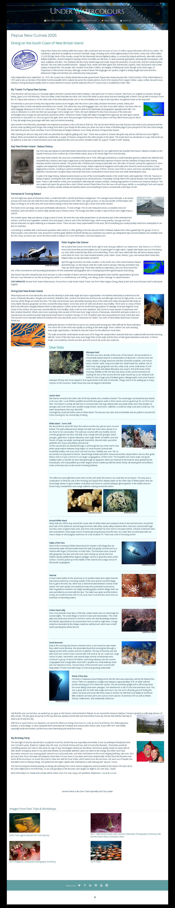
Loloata (113, 773)
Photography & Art (89, 20)
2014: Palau (96, 861)
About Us (127, 20)
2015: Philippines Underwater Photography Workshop (32, 861)
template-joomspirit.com (174, 896)
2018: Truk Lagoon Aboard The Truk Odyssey (29, 835)
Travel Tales (109, 20)
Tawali (104, 773)
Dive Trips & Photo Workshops (60, 20)
